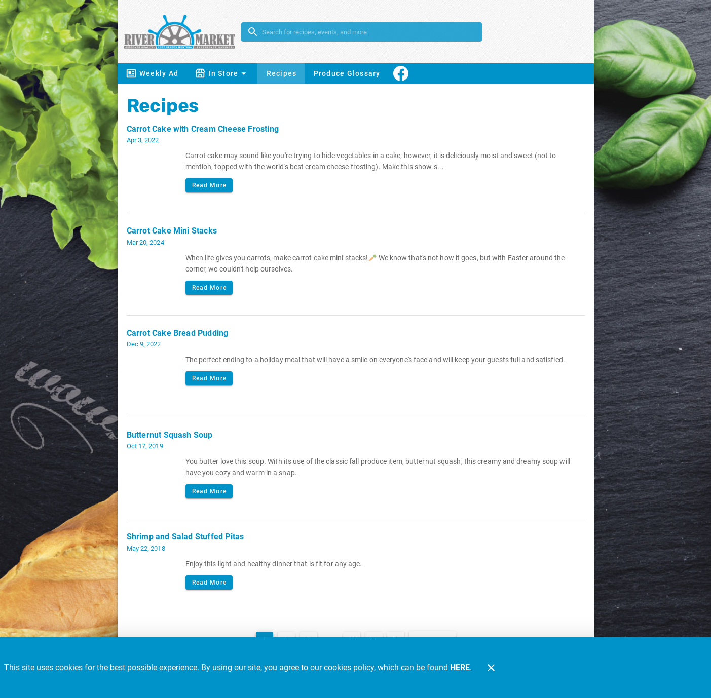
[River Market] (182, 32)
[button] (221, 73)
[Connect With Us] (401, 73)
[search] (369, 31)
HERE (460, 667)
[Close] (491, 667)
